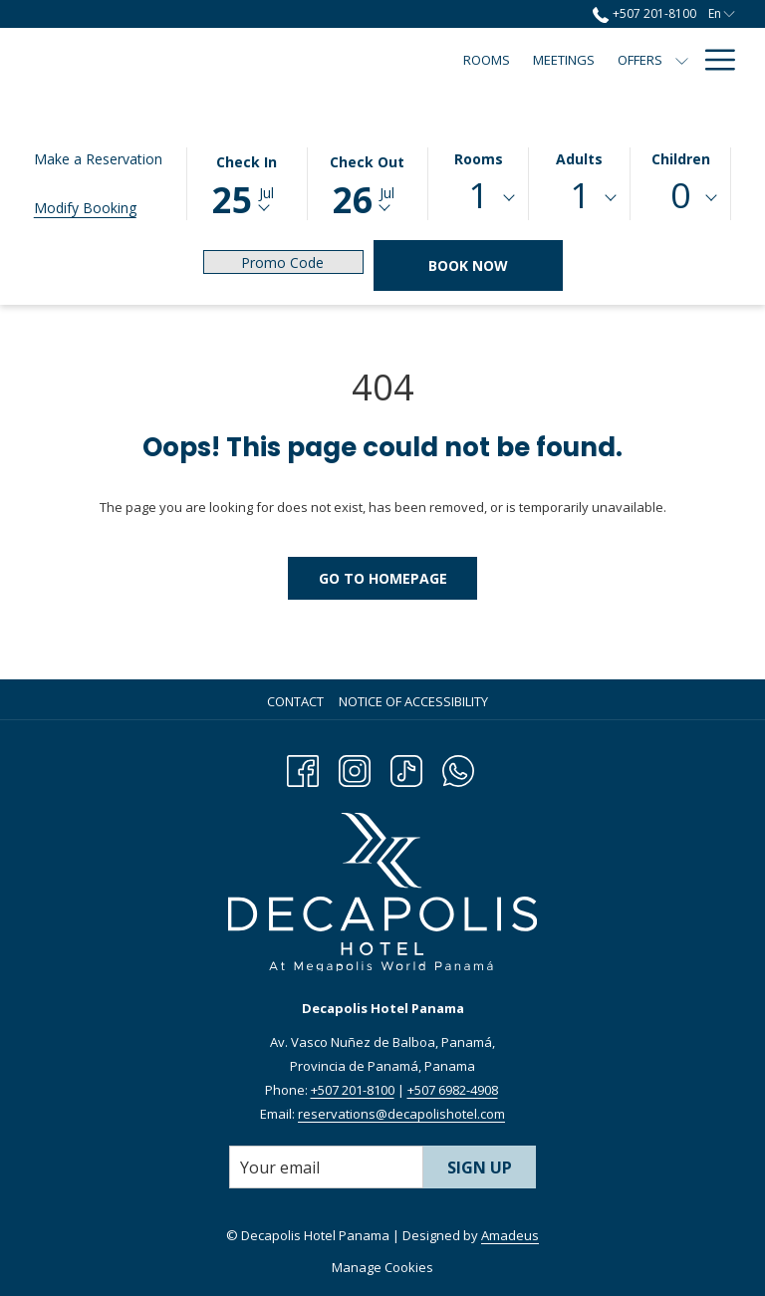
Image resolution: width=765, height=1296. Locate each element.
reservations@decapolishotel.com (401, 1114)
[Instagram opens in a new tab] (355, 768)
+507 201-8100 (352, 1090)
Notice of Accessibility (413, 701)
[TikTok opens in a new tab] (406, 768)
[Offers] (354, 60)
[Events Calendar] (623, 60)
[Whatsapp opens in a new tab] (458, 768)
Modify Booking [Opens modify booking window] (85, 207)
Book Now (468, 265)
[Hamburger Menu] (712, 60)
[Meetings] (278, 60)
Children (680, 158)
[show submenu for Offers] (396, 60)
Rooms (478, 158)
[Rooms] (202, 60)
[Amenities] (448, 60)
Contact (295, 701)
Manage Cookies (382, 1267)
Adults (579, 158)
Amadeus (510, 1235)
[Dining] (524, 60)
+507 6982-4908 (452, 1090)
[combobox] (478, 198)
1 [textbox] (478, 194)
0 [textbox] (680, 194)
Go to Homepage (383, 578)
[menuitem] (298, 701)
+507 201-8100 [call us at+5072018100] (644, 13)
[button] (247, 182)
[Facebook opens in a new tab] (303, 768)
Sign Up (479, 1167)
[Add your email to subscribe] (326, 1167)
